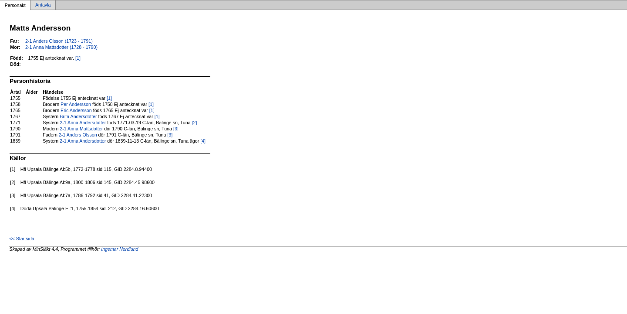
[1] (78, 58)
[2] (194, 122)
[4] (203, 140)
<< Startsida (21, 238)
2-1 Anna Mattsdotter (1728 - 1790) (61, 47)
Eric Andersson (76, 110)
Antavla (43, 5)
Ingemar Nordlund (119, 249)
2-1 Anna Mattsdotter (81, 128)
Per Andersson (76, 104)
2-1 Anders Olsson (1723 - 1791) (59, 41)
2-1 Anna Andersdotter (83, 122)
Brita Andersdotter (78, 116)
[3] (176, 128)
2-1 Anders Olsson (78, 134)
